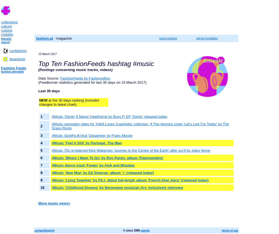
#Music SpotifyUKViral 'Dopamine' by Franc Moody (92, 136)
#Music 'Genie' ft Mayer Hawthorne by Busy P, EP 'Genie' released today (109, 117)
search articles (168, 38)
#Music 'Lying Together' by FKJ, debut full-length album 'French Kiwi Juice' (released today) (130, 180)
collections (9, 22)
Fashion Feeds (13, 68)
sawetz (145, 230)
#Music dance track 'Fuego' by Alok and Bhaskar (93, 165)
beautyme (17, 59)
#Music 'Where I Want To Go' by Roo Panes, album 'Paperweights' (108, 158)
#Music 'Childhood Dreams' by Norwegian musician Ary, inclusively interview (117, 188)
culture (6, 26)
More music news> (54, 203)
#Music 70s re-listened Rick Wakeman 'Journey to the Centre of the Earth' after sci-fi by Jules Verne (131, 150)
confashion (18, 51)
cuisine (6, 30)
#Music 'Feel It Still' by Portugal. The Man (87, 143)
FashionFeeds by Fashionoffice (85, 78)
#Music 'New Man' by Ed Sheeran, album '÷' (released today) (103, 173)
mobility (7, 34)
